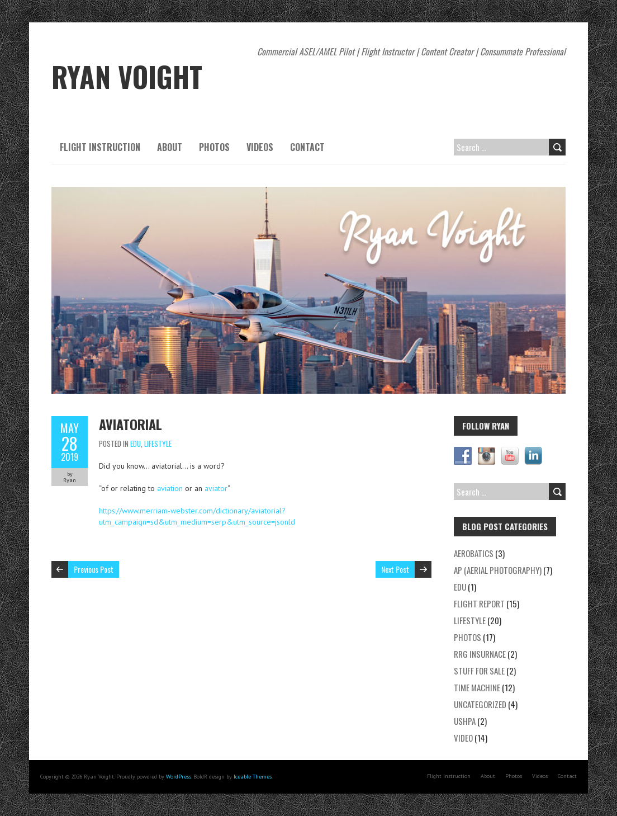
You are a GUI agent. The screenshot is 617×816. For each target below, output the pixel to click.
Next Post (395, 569)
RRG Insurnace (480, 654)
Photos (214, 147)
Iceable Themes (253, 776)
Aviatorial (130, 424)
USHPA (465, 721)
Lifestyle (158, 443)
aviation (170, 488)
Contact (307, 147)
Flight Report (479, 603)
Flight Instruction (100, 147)
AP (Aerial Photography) (498, 570)
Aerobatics (473, 553)
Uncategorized (480, 704)
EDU (135, 443)
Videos (259, 147)
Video (463, 738)
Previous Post (93, 569)
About (169, 147)
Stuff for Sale (479, 670)
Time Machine (477, 687)
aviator (216, 488)
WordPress (178, 776)
